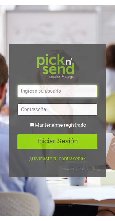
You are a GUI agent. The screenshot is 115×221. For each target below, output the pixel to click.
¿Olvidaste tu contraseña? (57, 158)
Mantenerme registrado (60, 125)
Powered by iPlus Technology (81, 169)
